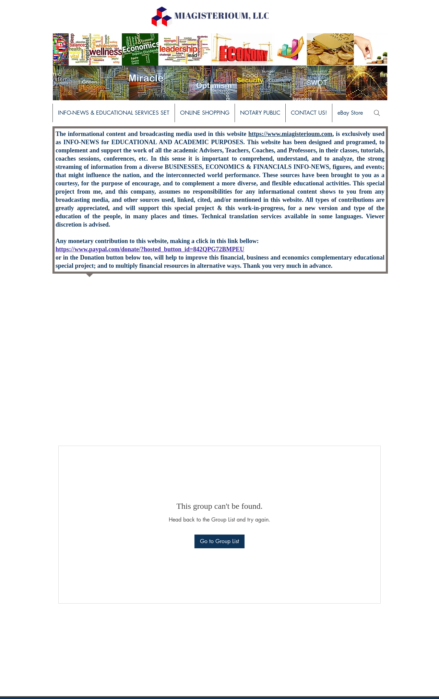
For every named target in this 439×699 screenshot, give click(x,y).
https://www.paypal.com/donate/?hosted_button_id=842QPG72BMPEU (150, 249)
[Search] (377, 113)
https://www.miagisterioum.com (290, 133)
